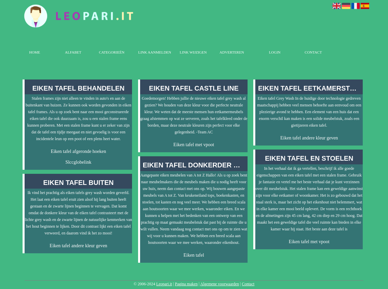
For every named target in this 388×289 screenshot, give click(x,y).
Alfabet (73, 52)
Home (34, 52)
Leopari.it (164, 284)
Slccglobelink (78, 162)
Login (275, 52)
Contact (313, 52)
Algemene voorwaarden (219, 284)
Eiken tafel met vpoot (193, 144)
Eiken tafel (194, 255)
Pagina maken (186, 284)
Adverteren (232, 52)
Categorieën (112, 52)
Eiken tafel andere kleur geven (78, 245)
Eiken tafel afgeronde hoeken (78, 151)
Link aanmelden (154, 52)
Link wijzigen (193, 52)
